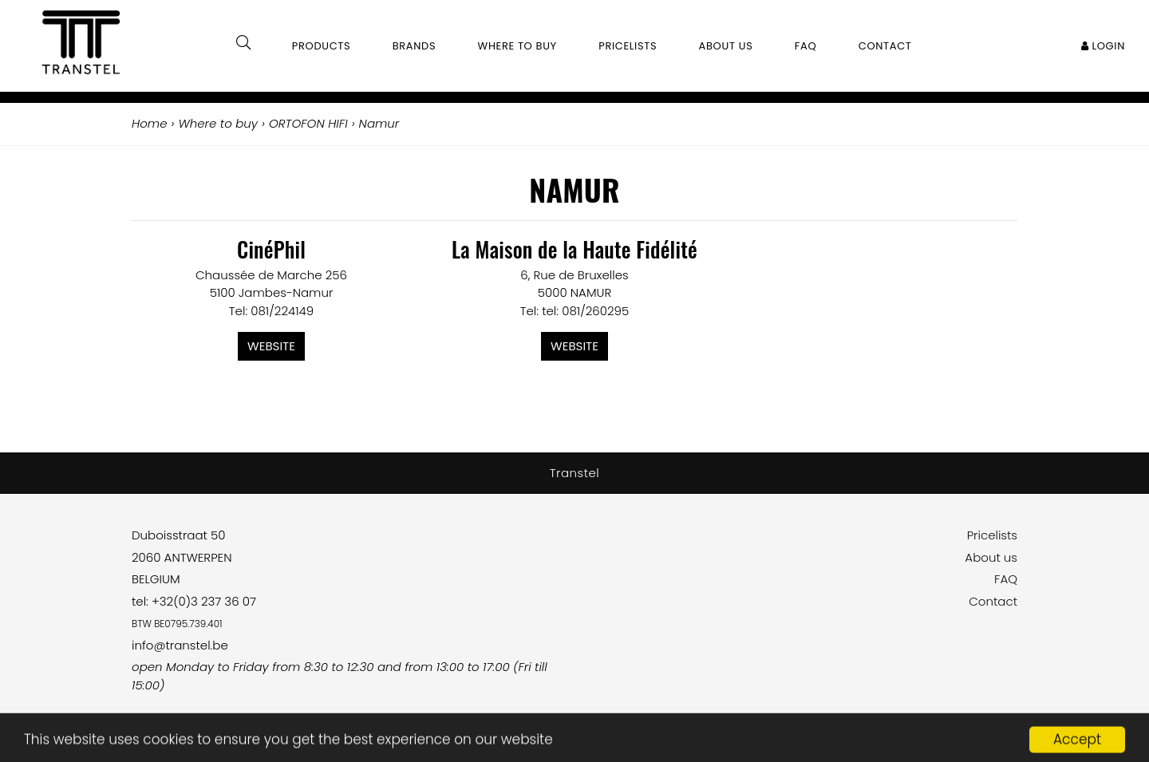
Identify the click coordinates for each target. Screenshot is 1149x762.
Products (321, 45)
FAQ (1005, 579)
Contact (993, 601)
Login (1103, 45)
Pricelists (992, 535)
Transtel (575, 472)
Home (149, 123)
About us (991, 557)
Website (271, 346)
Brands (414, 45)
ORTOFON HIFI (308, 123)
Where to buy (517, 45)
